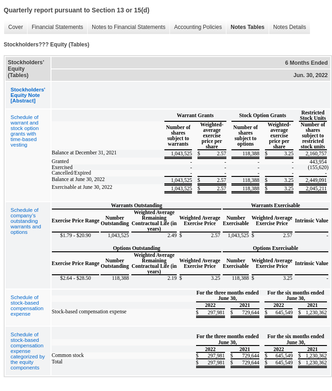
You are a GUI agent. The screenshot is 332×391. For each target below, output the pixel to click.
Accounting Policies (195, 27)
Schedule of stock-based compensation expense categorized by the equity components (28, 351)
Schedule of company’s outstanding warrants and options (26, 221)
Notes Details (287, 27)
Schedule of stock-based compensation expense (27, 306)
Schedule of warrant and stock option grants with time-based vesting (25, 130)
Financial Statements (55, 27)
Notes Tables (245, 27)
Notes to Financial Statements (126, 27)
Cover (13, 27)
